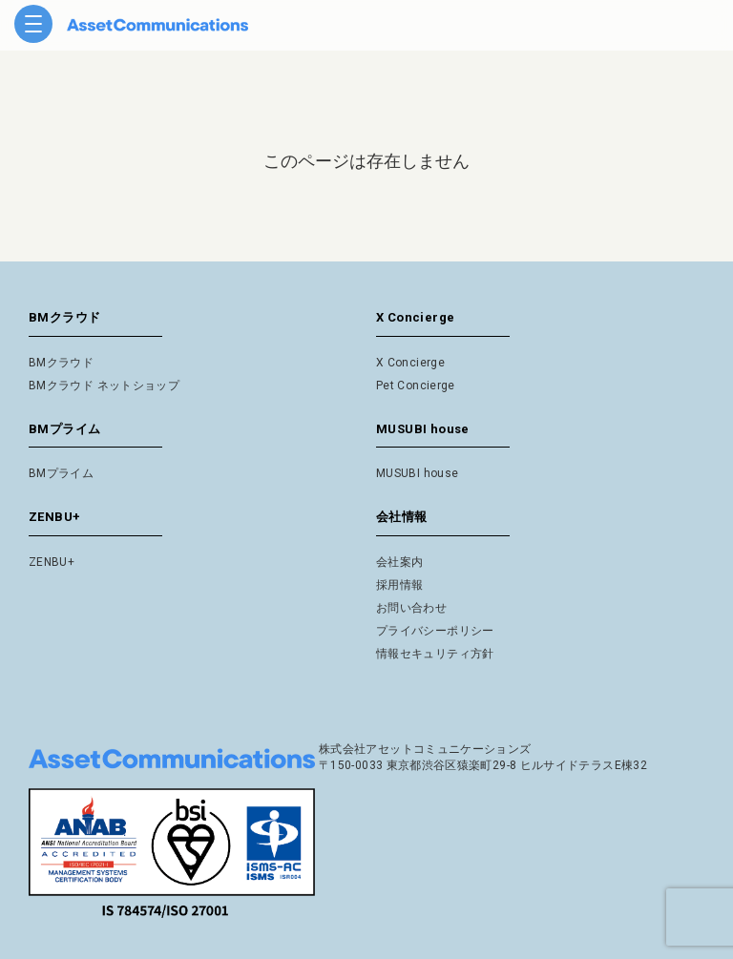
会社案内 (399, 562)
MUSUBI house (417, 473)
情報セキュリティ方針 (435, 653)
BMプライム (61, 473)
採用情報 (399, 585)
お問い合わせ (411, 608)
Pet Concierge (415, 385)
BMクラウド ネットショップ (104, 385)
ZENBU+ (51, 562)
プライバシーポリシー (435, 630)
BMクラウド (61, 362)
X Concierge (410, 362)
